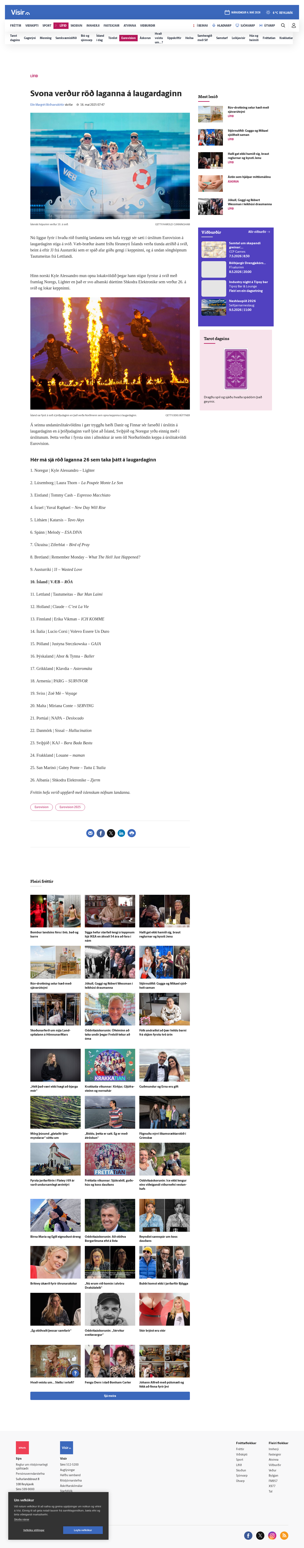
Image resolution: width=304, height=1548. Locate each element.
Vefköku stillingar (34, 1530)
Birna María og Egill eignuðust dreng (55, 1237)
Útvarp (240, 1481)
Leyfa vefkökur (83, 1530)
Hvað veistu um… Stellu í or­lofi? (52, 1382)
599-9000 (28, 1489)
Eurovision (41, 807)
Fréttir (240, 1449)
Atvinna (273, 1459)
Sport (239, 1459)
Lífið (239, 1465)
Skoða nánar (21, 1519)
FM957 (273, 1481)
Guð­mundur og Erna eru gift (158, 1086)
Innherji (274, 1449)
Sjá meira (110, 1396)
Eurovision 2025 (70, 807)
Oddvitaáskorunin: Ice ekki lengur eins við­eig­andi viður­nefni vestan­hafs (163, 1185)
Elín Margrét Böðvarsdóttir (47, 105)
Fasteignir (275, 1454)
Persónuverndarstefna (30, 1474)
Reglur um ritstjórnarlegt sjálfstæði (32, 1466)
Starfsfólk (66, 1491)
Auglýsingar (67, 1470)
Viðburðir (275, 1465)
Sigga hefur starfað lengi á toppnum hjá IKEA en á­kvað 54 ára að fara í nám (110, 936)
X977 (272, 1486)
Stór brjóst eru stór (152, 1330)
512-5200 (72, 1464)
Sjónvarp (241, 1475)
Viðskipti (241, 1454)
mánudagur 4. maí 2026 (245, 13)
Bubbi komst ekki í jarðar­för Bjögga (163, 1283)
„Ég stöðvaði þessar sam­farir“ (50, 1330)
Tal (270, 1491)
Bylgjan (273, 1475)
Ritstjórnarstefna (71, 1480)
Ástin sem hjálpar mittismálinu (249, 177)
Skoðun (241, 1470)
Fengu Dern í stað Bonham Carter (108, 1382)
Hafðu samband (70, 1475)
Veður (272, 1470)
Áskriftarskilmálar (71, 1486)
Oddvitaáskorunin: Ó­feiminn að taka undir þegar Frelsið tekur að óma (107, 1035)
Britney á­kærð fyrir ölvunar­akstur (53, 1283)
